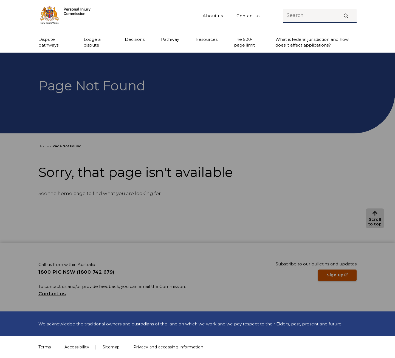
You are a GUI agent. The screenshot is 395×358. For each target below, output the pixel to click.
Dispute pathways (48, 42)
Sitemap (111, 347)
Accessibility (76, 347)
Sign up (342, 276)
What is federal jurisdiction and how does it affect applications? (312, 42)
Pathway (170, 39)
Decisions (135, 39)
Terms (44, 347)
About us (213, 15)
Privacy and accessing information (168, 347)
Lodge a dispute (92, 42)
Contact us (248, 15)
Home (43, 146)
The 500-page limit (244, 42)
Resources (207, 39)
